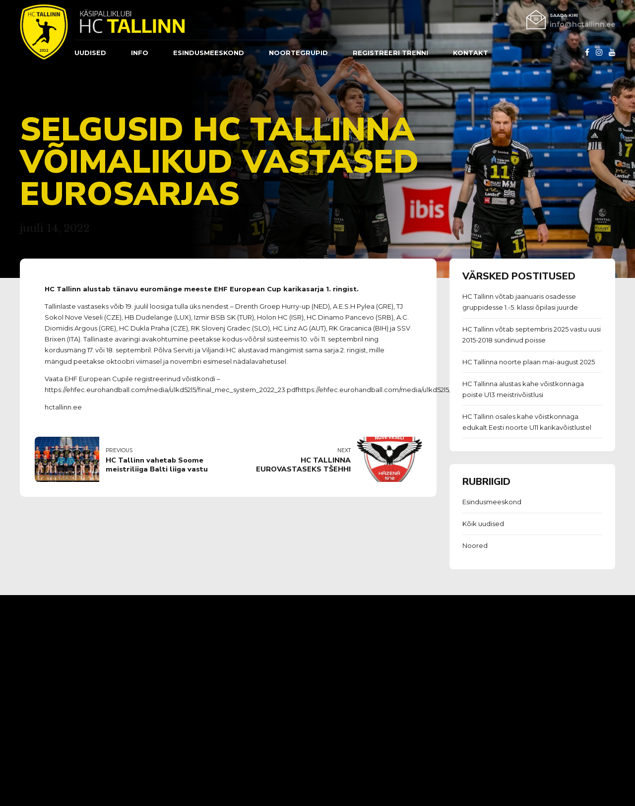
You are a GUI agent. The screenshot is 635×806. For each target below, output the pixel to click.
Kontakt (470, 53)
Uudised (90, 53)
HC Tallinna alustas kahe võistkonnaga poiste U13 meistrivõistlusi (523, 389)
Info (139, 53)
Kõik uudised (483, 524)
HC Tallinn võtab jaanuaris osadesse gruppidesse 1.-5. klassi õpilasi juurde (520, 301)
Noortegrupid (298, 53)
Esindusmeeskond (491, 502)
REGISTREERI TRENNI (390, 53)
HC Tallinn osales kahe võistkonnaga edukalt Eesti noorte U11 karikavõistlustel (526, 421)
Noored (475, 545)
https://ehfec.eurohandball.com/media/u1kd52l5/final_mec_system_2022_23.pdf (424, 390)
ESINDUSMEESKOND (208, 53)
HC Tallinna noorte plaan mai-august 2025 (528, 362)
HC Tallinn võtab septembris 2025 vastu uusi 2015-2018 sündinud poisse (531, 334)
